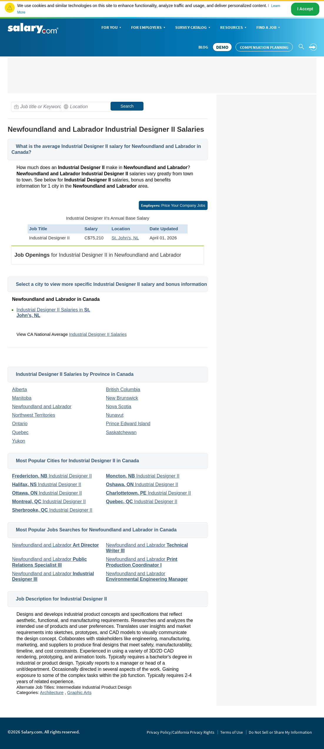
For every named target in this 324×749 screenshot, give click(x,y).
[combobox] (46, 106)
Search (127, 106)
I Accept (305, 8)
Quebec (20, 432)
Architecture (52, 692)
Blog (203, 47)
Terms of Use (231, 732)
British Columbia (123, 389)
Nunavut (114, 415)
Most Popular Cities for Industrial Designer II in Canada (77, 460)
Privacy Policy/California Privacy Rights (180, 732)
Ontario (19, 423)
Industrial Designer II (52, 475)
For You (111, 28)
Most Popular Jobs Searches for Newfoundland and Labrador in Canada (96, 529)
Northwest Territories (33, 415)
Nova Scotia (118, 406)
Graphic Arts (79, 692)
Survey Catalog (193, 28)
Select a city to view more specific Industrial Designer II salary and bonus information (111, 284)
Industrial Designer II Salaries (98, 334)
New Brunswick (122, 398)
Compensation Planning (264, 47)
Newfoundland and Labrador (41, 406)
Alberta (19, 389)
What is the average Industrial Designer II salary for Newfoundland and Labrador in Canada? (106, 149)
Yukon (18, 440)
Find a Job (268, 28)
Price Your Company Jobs (173, 205)
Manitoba (21, 398)
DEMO (222, 47)
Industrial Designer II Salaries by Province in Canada (74, 374)
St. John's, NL (125, 237)
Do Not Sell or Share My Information (280, 732)
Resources (234, 28)
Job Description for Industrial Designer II (61, 598)
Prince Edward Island (128, 423)
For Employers (148, 28)
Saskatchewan (121, 432)
